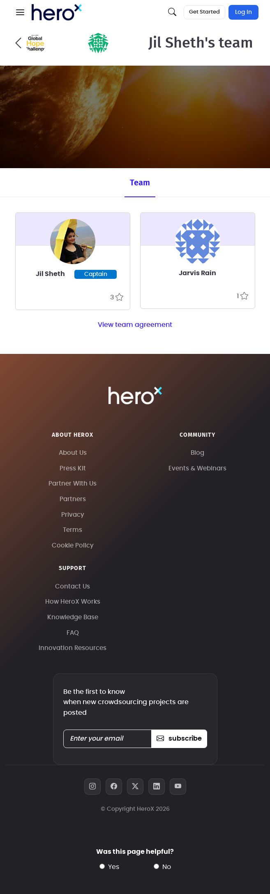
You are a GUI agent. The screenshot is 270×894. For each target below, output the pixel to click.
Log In (243, 12)
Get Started (204, 12)
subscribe (179, 738)
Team (140, 183)
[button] (20, 12)
